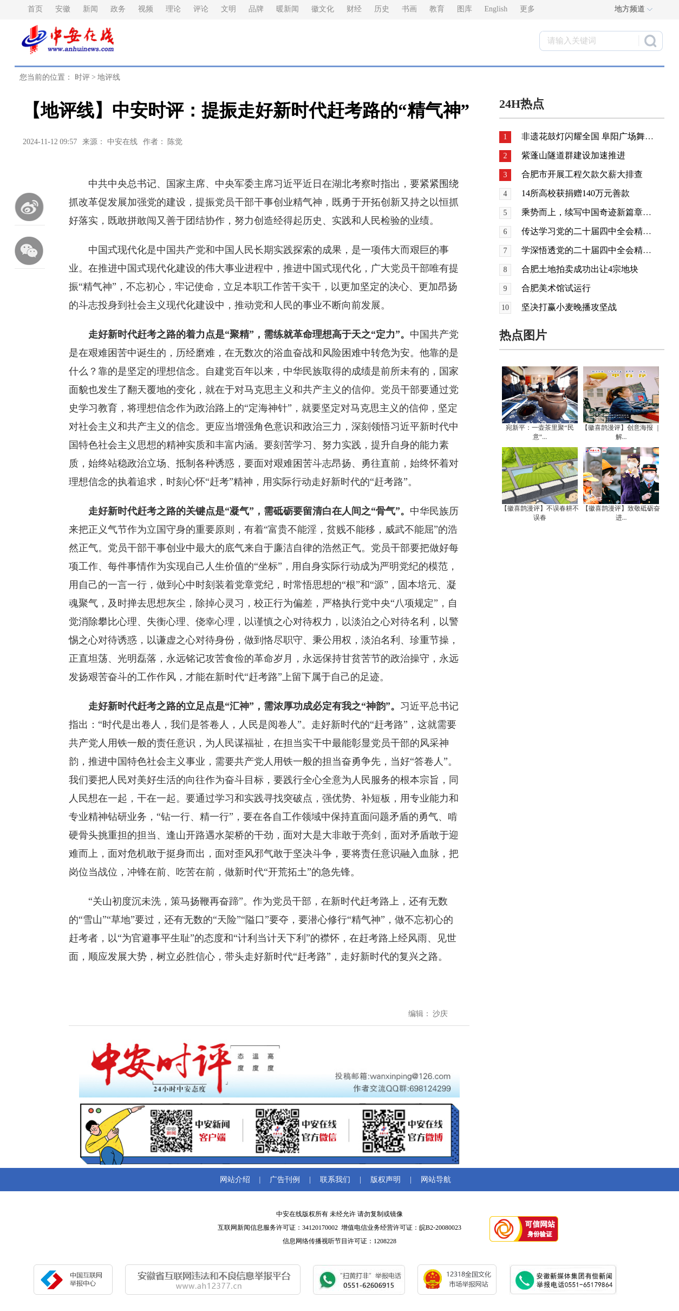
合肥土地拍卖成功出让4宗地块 (579, 269)
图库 (464, 9)
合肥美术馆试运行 (556, 288)
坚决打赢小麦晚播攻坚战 (569, 307)
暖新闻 (287, 9)
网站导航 (434, 1180)
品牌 (256, 9)
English (496, 9)
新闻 (90, 9)
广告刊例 (285, 1180)
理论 (173, 9)
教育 (437, 9)
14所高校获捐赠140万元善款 (575, 193)
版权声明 (385, 1180)
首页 (35, 9)
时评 (82, 77)
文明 (228, 9)
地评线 (108, 77)
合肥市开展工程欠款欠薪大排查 (581, 174)
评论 (200, 9)
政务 (118, 9)
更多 (527, 9)
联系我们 (335, 1180)
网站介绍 (237, 1180)
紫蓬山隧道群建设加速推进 (572, 155)
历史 (381, 9)
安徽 (62, 9)
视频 (145, 9)
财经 (354, 9)
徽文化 (322, 9)
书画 (409, 9)
